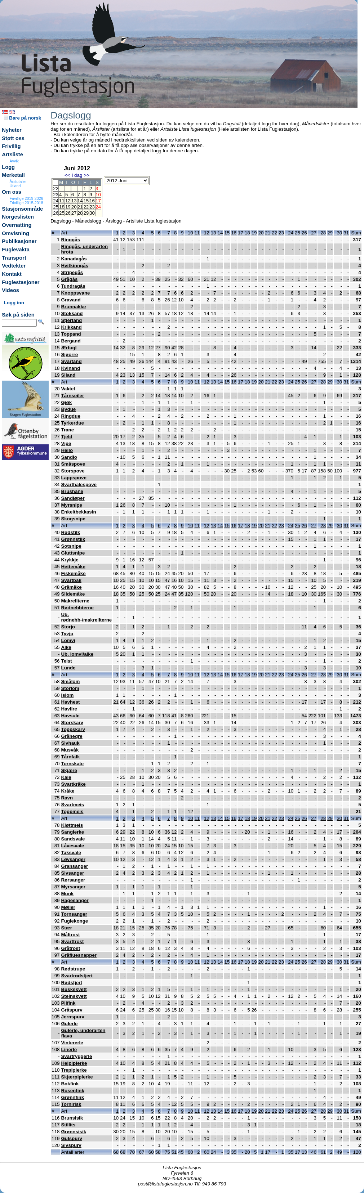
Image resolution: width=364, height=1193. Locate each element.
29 (86, 213)
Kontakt (12, 274)
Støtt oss (13, 138)
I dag (77, 175)
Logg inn (14, 302)
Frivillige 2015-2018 (26, 203)
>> (87, 175)
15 (86, 200)
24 (290, 233)
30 (92, 213)
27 (74, 213)
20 (74, 207)
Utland (15, 186)
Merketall (13, 175)
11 (62, 200)
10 (190, 233)
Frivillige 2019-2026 (26, 198)
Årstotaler (18, 181)
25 (62, 213)
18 (62, 207)
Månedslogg (88, 221)
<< (67, 175)
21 (80, 207)
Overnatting (16, 225)
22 (86, 207)
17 (240, 233)
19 (68, 207)
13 (74, 200)
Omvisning (15, 233)
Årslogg (114, 221)
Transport (14, 258)
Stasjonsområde (22, 209)
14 (80, 200)
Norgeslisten (18, 217)
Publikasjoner (19, 241)
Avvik (14, 161)
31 (346, 233)
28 (80, 213)
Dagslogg (60, 221)
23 (92, 207)
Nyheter (12, 130)
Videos (10, 290)
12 (68, 200)
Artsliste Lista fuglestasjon (153, 221)
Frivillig (11, 146)
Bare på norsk (22, 118)
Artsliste (12, 154)
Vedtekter (14, 266)
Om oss (11, 192)
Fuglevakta (16, 249)
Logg (8, 167)
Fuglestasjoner (20, 282)
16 (92, 200)
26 (68, 213)
